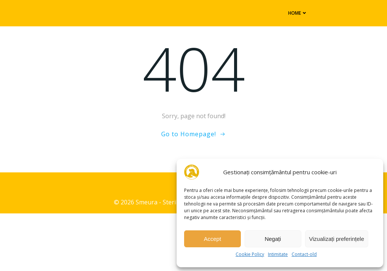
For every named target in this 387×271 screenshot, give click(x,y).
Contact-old (304, 254)
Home (294, 12)
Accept (212, 239)
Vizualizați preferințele (336, 239)
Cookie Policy (250, 254)
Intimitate (278, 254)
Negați (273, 239)
